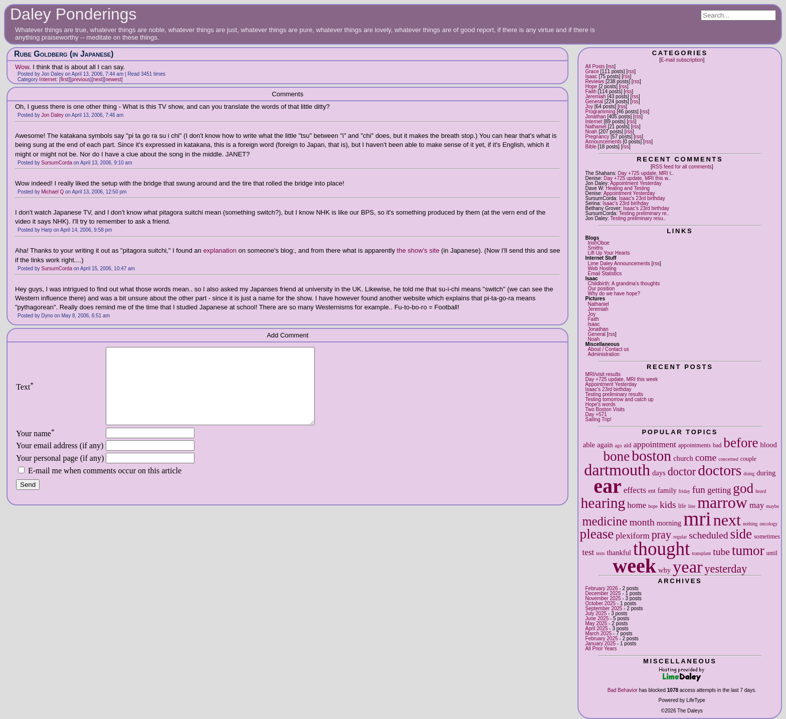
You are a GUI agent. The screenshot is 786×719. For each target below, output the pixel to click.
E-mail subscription (682, 60)
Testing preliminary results (614, 394)
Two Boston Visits (605, 409)
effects (635, 490)
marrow (722, 502)
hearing (603, 503)
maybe (772, 506)
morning (669, 523)
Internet (593, 121)
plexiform (632, 536)
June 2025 (597, 618)
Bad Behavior (623, 690)
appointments (694, 445)
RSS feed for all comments (682, 166)
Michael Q (52, 192)
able (589, 445)
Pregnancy (597, 136)
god (743, 488)
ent (652, 490)
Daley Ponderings (73, 14)
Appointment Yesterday (636, 183)
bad (717, 445)
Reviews (594, 81)
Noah (591, 131)
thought (661, 548)
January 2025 (600, 643)
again (605, 445)
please (597, 534)
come (705, 457)
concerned (728, 459)
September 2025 (603, 608)
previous (80, 79)
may (756, 505)
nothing (750, 523)
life (682, 505)
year (688, 566)
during (765, 473)
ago (618, 445)
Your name (35, 448)
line (691, 506)
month (642, 522)
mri (697, 518)
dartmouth (617, 470)
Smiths (595, 248)
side (741, 534)
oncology (768, 523)
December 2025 (603, 593)
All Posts (595, 66)
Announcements (603, 141)
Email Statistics (604, 273)
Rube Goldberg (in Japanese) (63, 54)
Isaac (591, 76)
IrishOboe (598, 243)
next (727, 520)
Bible (590, 146)
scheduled (708, 535)
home (636, 505)
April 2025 (596, 628)
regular (680, 537)
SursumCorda (56, 162)
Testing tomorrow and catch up (619, 399)
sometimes (767, 536)
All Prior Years (601, 648)
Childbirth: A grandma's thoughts (623, 283)
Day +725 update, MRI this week (621, 379)
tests (600, 553)
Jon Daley (52, 115)
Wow (22, 67)
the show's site (418, 250)
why (664, 570)
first (65, 79)
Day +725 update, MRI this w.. (637, 178)
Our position (601, 288)
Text (25, 394)
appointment (654, 444)
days (659, 473)
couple (748, 458)
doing (748, 473)
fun (698, 489)
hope (653, 506)
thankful (619, 553)
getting (719, 490)
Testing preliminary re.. (644, 213)
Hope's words (600, 404)
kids (668, 504)
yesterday (726, 569)
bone (617, 456)
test (588, 552)
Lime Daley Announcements (618, 263)
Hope (591, 86)
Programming (600, 111)
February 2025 (601, 638)
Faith (590, 91)
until (771, 553)
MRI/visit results (603, 374)
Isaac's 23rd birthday (642, 198)
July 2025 (596, 613)
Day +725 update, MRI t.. (646, 173)
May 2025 (596, 623)
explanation (220, 250)
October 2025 (600, 603)
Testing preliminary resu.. (638, 218)
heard (760, 491)
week (634, 566)
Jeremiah (595, 96)
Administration (603, 354)
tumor (748, 550)
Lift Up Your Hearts (608, 253)
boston (651, 456)
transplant (701, 553)
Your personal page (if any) (60, 473)
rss (611, 66)
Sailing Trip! (598, 419)
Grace (592, 71)
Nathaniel (595, 126)
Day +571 (596, 414)
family (667, 490)
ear (608, 486)
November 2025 (603, 598)
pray (661, 534)
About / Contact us (608, 349)
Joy (589, 106)
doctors (719, 470)
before (740, 442)
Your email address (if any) (59, 460)
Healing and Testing (628, 188)
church (683, 458)
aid (627, 445)
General (594, 101)
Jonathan (595, 116)
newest (113, 79)
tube (721, 552)
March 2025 (598, 633)
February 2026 (601, 588)
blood (768, 445)
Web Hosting (601, 268)
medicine (604, 521)
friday (684, 491)
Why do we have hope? (613, 293)
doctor (682, 471)
